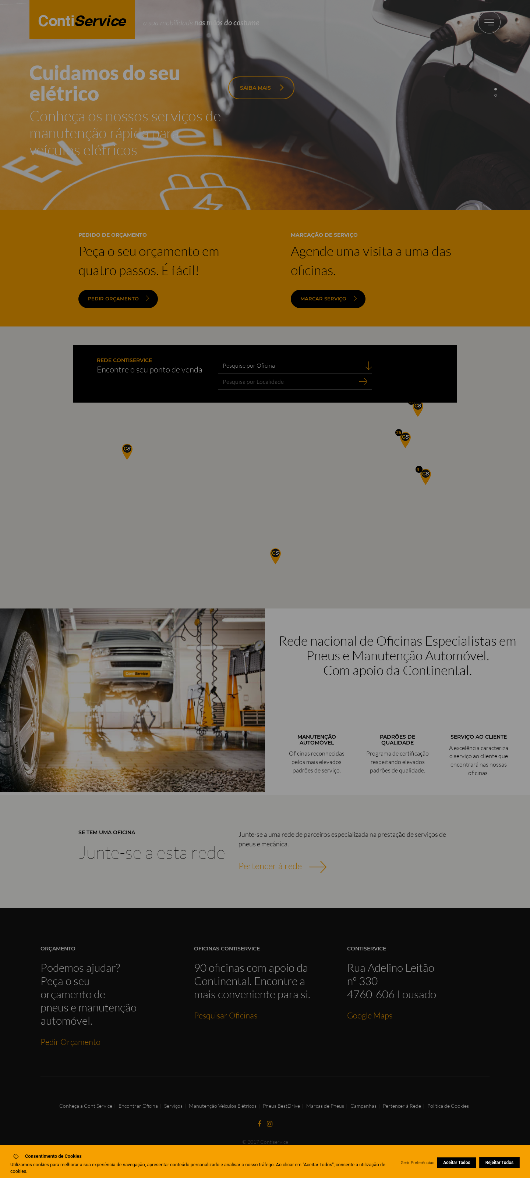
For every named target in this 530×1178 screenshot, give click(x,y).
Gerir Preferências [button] (417, 1162)
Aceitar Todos (456, 1162)
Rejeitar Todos (499, 1162)
